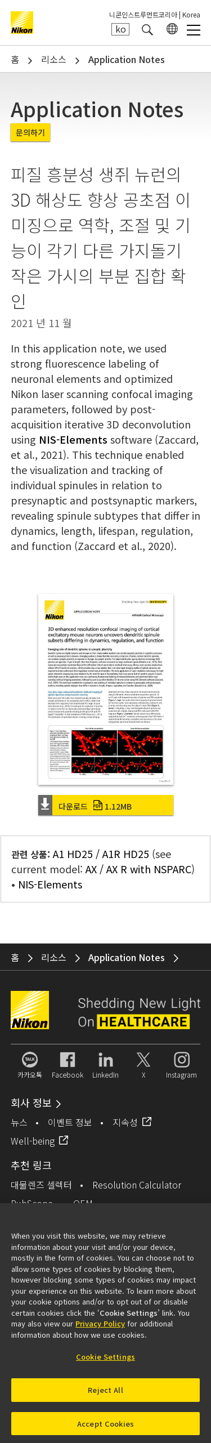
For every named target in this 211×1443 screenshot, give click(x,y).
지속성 (125, 1122)
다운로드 (95, 806)
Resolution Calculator (136, 1184)
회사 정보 (31, 1102)
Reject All (105, 1393)
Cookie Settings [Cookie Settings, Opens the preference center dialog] (105, 1361)
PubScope (32, 1203)
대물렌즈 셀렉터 (41, 1184)
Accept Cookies (105, 1427)
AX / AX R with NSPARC (138, 868)
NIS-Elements (73, 439)
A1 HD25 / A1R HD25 (101, 853)
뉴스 (19, 1122)
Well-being (33, 1140)
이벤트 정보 (70, 1122)
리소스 (53, 59)
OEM (83, 1203)
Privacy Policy (100, 1328)
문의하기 (30, 132)
